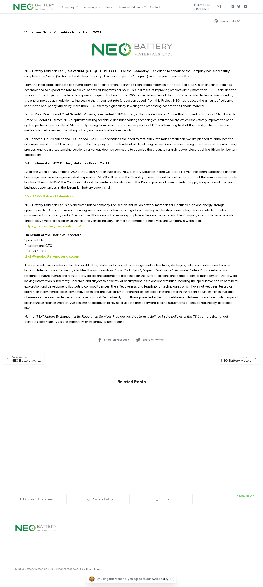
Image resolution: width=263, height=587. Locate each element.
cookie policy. (160, 581)
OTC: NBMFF (201, 8)
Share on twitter (150, 339)
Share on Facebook (113, 339)
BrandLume (94, 569)
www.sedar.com (41, 297)
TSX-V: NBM (201, 5)
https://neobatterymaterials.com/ (52, 226)
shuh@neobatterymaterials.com (51, 256)
